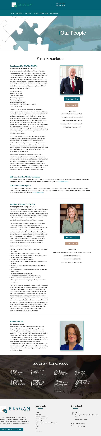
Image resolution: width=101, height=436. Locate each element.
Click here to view (63, 182)
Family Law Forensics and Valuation (46, 423)
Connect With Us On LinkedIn (11, 429)
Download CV (72, 105)
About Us (19, 13)
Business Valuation (41, 419)
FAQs (42, 13)
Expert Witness (40, 421)
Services (28, 13)
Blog (46, 13)
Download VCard (72, 99)
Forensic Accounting (41, 417)
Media (36, 13)
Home (12, 13)
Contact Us (54, 13)
